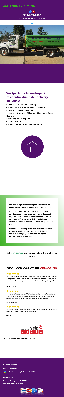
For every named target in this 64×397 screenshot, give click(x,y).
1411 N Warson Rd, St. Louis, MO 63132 (21, 372)
